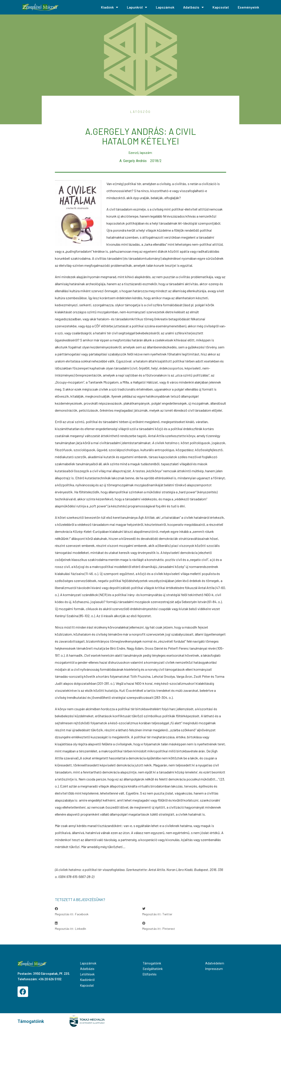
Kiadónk (109, 7)
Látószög (140, 112)
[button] (97, 911)
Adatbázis (193, 7)
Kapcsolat (221, 7)
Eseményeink (248, 7)
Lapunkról (137, 7)
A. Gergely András (133, 161)
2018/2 (156, 161)
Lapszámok (165, 7)
